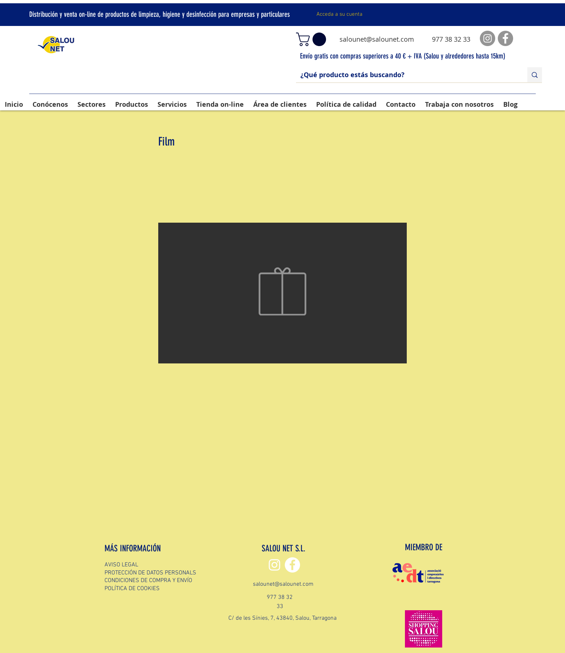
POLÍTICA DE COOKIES (132, 588)
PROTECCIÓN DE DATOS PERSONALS (150, 573)
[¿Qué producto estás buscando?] (406, 74)
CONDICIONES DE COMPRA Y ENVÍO (148, 580)
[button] (312, 39)
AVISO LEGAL (121, 565)
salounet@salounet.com (377, 39)
